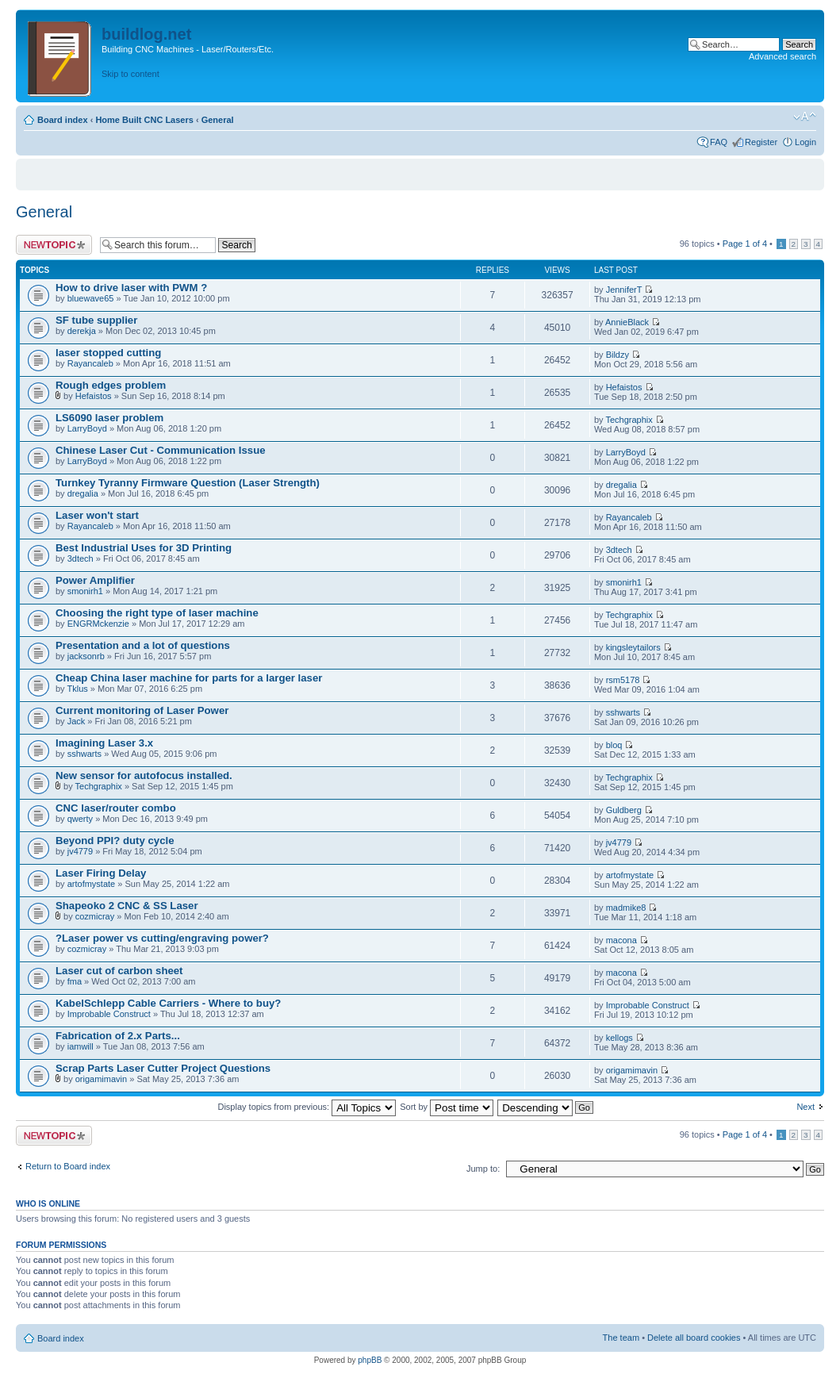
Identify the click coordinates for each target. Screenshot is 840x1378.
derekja (81, 331)
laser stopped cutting (108, 353)
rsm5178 (623, 680)
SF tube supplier (96, 320)
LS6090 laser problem (109, 418)
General (217, 120)
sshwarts (623, 712)
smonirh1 (85, 591)
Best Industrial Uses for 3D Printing (144, 548)
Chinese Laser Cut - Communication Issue (161, 450)
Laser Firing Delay (101, 873)
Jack (76, 721)
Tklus (77, 688)
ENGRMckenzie (98, 623)
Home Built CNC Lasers (144, 120)
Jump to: (483, 1168)
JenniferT (624, 289)
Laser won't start (97, 515)
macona (621, 940)
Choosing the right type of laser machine (157, 613)
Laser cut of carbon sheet (119, 971)
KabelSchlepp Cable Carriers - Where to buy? (168, 1003)
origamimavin (101, 1079)
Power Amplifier (95, 580)
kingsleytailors (633, 647)
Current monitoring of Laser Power (142, 710)
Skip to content (130, 74)
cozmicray (95, 916)
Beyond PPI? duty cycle (115, 840)
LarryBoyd (87, 428)
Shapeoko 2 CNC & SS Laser (127, 906)
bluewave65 (90, 298)
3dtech (80, 558)
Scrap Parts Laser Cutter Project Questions (163, 1068)
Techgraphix (628, 419)
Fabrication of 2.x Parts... (118, 1036)
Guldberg (624, 810)
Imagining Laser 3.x (104, 743)
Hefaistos (93, 396)
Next (805, 1106)
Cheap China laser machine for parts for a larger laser (189, 678)
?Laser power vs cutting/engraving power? (162, 938)
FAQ (718, 142)
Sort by (446, 1106)
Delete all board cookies (693, 1337)
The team (621, 1337)
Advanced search (782, 56)
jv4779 (80, 851)
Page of (745, 243)
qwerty (80, 818)
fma (74, 981)
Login (805, 142)
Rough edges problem (111, 385)
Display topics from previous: (306, 1106)
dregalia (82, 493)
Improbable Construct (109, 1014)
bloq (614, 745)
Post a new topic (54, 245)
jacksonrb (86, 656)
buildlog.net (146, 34)
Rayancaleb (90, 363)
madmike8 (626, 907)
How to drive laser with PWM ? (131, 288)
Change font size (804, 116)
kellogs (619, 1037)
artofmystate (91, 884)
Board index (62, 120)
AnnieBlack (627, 322)
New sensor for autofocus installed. (144, 775)
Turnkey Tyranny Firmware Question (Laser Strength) (188, 483)
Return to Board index (67, 1166)
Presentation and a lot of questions (143, 645)
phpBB (370, 1360)
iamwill (80, 1046)
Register (761, 142)
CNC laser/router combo (116, 808)
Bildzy (617, 354)
